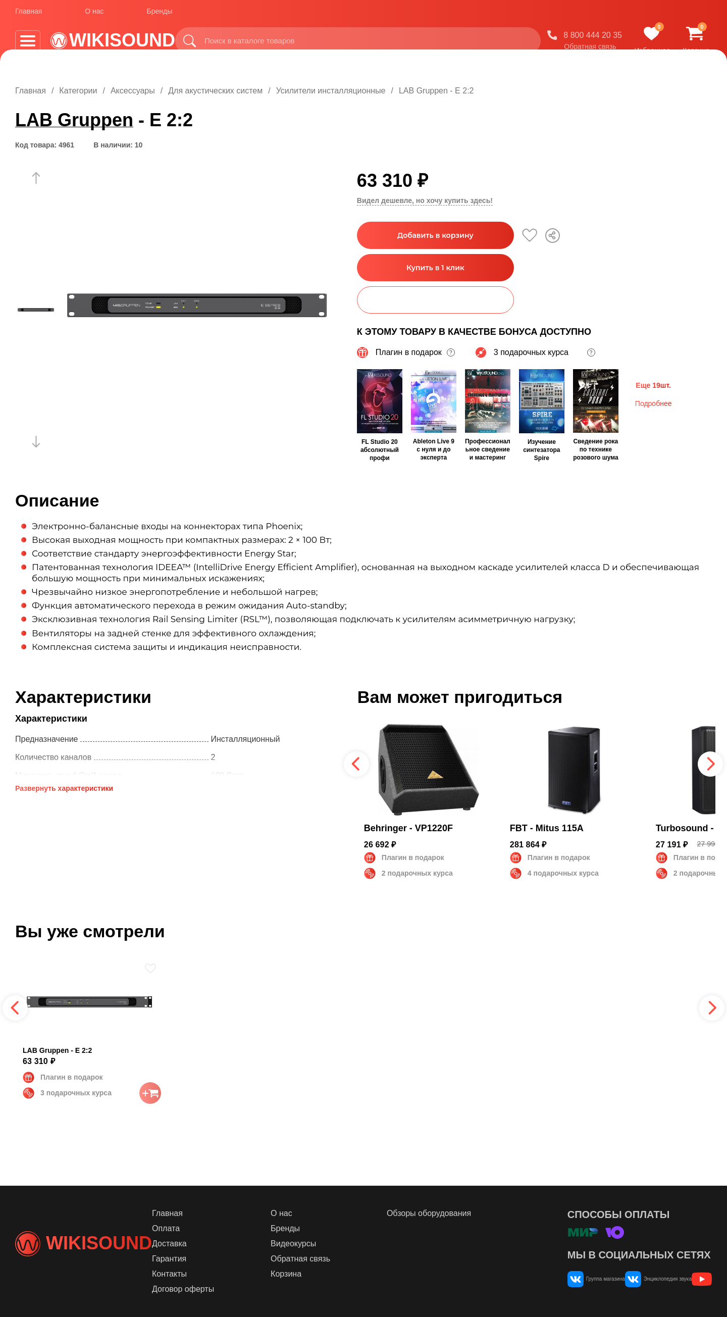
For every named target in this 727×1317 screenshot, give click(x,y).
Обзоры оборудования (454, 1213)
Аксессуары (133, 90)
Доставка (228, 1243)
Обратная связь (590, 50)
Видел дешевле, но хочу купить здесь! (425, 200)
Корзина (328, 1274)
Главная (28, 15)
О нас (94, 15)
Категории (78, 90)
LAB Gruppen (74, 120)
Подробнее (653, 402)
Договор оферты (242, 1289)
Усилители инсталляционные (331, 90)
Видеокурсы (335, 1243)
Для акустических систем (215, 90)
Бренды (160, 15)
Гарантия (228, 1258)
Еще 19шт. (653, 384)
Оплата (225, 1228)
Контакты (228, 1274)
